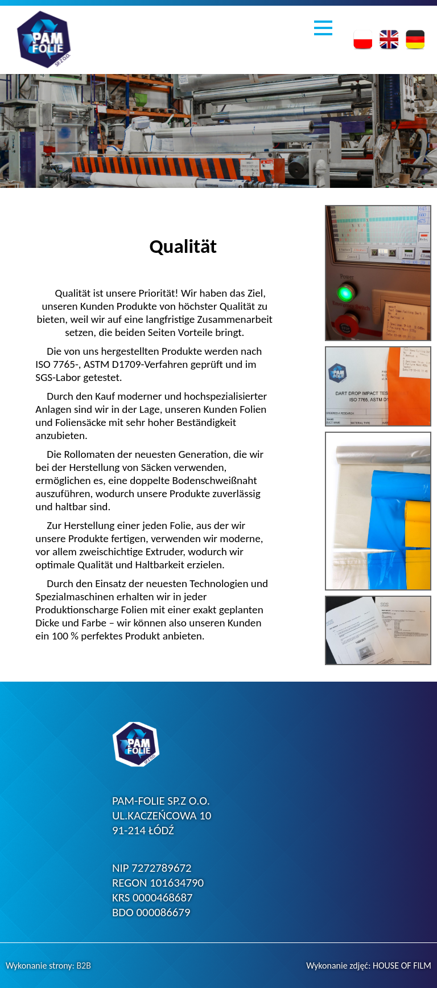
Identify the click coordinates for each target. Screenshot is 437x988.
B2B (83, 965)
